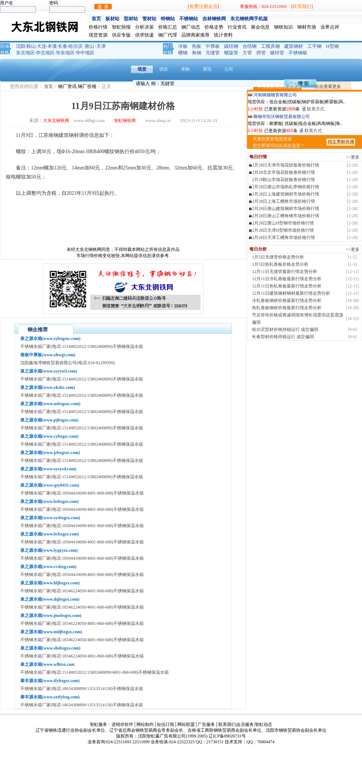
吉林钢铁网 (214, 18)
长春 (62, 46)
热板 (196, 46)
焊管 (261, 52)
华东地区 (65, 52)
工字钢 (314, 46)
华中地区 (85, 52)
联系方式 (315, 109)
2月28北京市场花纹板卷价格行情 (283, 172)
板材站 (112, 18)
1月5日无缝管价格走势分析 (278, 257)
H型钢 (332, 46)
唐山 (89, 46)
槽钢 (183, 52)
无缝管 (213, 52)
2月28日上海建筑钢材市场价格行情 (285, 194)
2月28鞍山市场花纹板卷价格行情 (283, 179)
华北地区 (45, 52)
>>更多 (352, 157)
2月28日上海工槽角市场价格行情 (283, 201)
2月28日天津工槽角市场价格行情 (283, 237)
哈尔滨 (75, 46)
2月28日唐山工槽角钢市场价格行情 (285, 215)
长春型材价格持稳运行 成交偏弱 (283, 336)
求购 (185, 69)
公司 (228, 69)
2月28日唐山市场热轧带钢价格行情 (285, 186)
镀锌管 (277, 52)
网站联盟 (186, 724)
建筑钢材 (293, 46)
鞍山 (31, 46)
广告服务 (206, 724)
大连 (41, 46)
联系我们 (301, 6)
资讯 (207, 69)
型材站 (131, 18)
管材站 (149, 18)
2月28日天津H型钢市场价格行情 (283, 230)
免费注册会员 (203, 6)
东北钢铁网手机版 (249, 18)
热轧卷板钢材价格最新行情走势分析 (286, 307)
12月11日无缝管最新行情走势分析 (284, 271)
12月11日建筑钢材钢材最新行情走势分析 (291, 293)
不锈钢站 (188, 18)
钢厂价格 (88, 86)
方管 (247, 52)
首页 (96, 18)
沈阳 (20, 46)
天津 (101, 46)
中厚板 (213, 46)
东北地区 (25, 52)
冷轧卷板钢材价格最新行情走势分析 (286, 300)
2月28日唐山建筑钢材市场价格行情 (285, 208)
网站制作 (145, 724)
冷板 (183, 46)
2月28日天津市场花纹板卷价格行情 (285, 165)
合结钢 (250, 46)
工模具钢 (270, 46)
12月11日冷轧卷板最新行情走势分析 (286, 278)
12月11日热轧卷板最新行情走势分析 (286, 286)
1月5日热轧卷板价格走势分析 (280, 264)
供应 (163, 69)
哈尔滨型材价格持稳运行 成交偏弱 (285, 329)
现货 (142, 69)
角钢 (196, 52)
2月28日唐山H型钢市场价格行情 (283, 223)
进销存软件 (122, 724)
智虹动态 (263, 724)
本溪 (52, 46)
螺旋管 (231, 52)
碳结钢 (231, 46)
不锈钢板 (298, 52)
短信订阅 (165, 724)
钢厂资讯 (68, 86)
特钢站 (168, 18)
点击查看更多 (328, 86)
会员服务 (245, 724)
